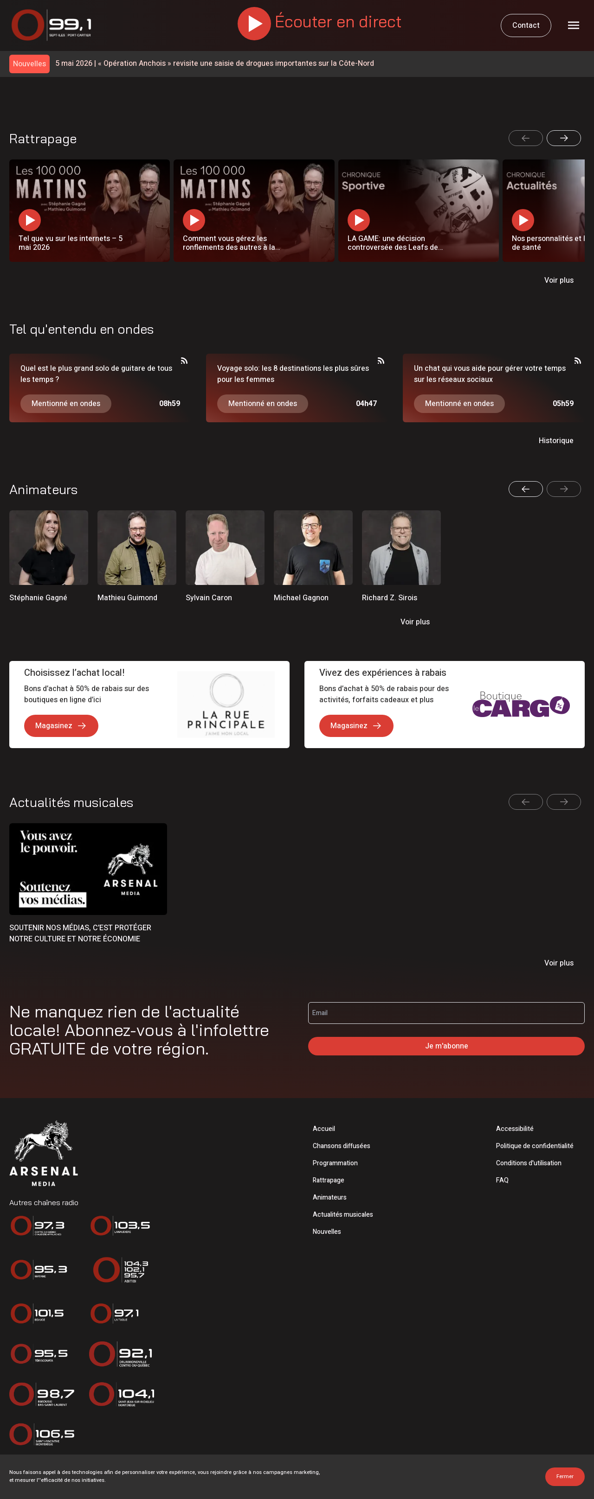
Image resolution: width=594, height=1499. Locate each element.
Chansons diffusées (341, 1146)
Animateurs (330, 1197)
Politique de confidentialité (535, 1146)
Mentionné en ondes (66, 403)
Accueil (324, 1129)
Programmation (335, 1163)
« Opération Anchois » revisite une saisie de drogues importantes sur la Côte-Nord (214, 63)
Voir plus (559, 280)
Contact (526, 25)
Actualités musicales (343, 1215)
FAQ (502, 1180)
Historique (556, 440)
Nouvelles (327, 1232)
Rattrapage (328, 1180)
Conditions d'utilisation (529, 1163)
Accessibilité (515, 1129)
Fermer (565, 1476)
